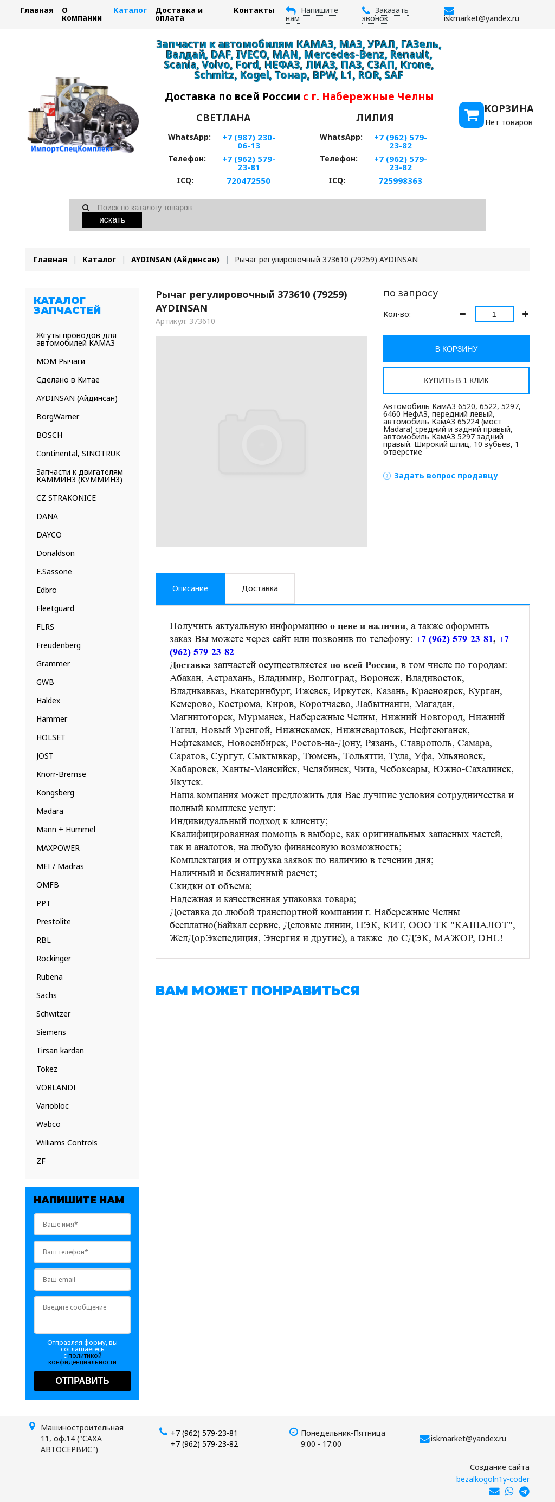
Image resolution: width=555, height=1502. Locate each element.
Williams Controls (67, 1142)
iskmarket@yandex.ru (468, 1438)
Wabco (48, 1124)
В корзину (456, 349)
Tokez (46, 1069)
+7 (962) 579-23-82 (400, 141)
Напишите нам (312, 14)
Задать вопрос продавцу (446, 475)
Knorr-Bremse (61, 774)
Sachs (46, 995)
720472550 (248, 180)
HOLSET (51, 737)
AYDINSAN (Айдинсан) (175, 259)
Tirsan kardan (60, 1050)
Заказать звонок (385, 14)
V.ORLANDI (56, 1087)
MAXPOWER (58, 848)
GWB (45, 682)
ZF (41, 1161)
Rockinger (53, 958)
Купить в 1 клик (456, 380)
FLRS (45, 626)
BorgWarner (57, 416)
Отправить (82, 1381)
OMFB (47, 884)
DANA (47, 516)
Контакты (254, 10)
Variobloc (52, 1105)
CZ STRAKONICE (66, 498)
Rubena (49, 977)
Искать (112, 219)
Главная (37, 10)
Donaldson (55, 553)
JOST (45, 755)
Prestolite (53, 921)
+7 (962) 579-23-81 (248, 162)
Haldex (48, 700)
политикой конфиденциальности (82, 1359)
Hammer (51, 719)
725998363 (400, 180)
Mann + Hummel (65, 829)
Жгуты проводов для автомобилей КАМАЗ (76, 339)
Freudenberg (58, 645)
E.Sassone (54, 571)
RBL (43, 940)
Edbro (46, 590)
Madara (49, 811)
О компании (82, 14)
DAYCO (49, 534)
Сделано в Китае (68, 379)
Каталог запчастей (67, 305)
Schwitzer (53, 1013)
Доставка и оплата (179, 14)
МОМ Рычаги (60, 361)
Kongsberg (55, 792)
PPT (43, 903)
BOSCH (49, 435)
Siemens (51, 1032)
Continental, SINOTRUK (78, 453)
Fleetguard (55, 608)
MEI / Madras (60, 866)
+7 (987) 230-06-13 (248, 141)
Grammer (53, 663)
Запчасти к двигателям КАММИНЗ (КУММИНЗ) (79, 475)
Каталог (130, 10)
